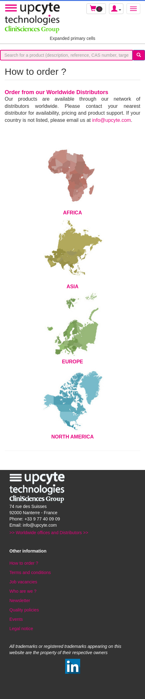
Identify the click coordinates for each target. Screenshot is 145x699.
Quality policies (24, 609)
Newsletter (19, 600)
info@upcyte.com (111, 120)
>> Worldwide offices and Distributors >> (48, 532)
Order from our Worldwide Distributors (56, 92)
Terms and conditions (30, 572)
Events (16, 619)
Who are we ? (22, 591)
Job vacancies (23, 581)
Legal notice (21, 628)
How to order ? (23, 563)
